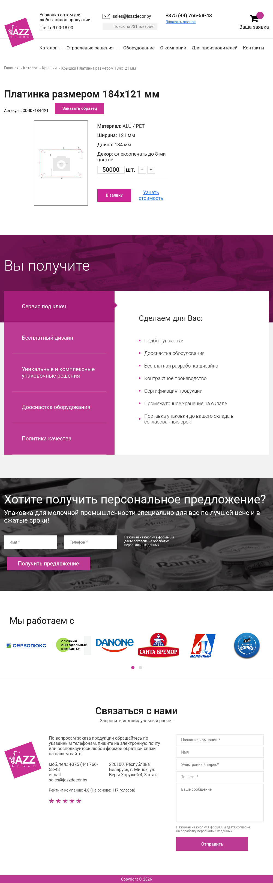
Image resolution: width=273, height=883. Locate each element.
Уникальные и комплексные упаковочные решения (58, 372)
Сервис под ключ (44, 306)
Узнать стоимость (151, 195)
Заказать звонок (181, 22)
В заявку (114, 195)
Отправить (212, 844)
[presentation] (227, 546)
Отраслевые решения (90, 48)
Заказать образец (79, 108)
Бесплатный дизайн (47, 337)
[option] (61, 163)
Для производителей (215, 48)
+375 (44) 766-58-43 (189, 15)
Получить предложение (48, 563)
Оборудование (139, 48)
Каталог (48, 48)
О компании (173, 48)
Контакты (253, 48)
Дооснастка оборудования (56, 407)
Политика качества (46, 438)
